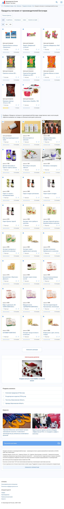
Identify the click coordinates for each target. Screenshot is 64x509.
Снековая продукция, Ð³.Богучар (15, 393)
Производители (5, 494)
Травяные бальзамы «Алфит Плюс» (49, 139)
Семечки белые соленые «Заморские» (10, 46)
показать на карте (32, 20)
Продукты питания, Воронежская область (33, 6)
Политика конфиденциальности (9, 486)
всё (3, 20)
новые (24, 20)
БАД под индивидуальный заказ (10, 139)
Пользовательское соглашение (9, 484)
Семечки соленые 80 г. (9, 73)
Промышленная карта (7, 496)
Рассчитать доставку (32, 443)
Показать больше (32, 349)
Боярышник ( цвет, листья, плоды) (51, 333)
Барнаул (6, 142)
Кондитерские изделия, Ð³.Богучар (15, 396)
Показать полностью (32, 467)
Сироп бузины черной (9, 221)
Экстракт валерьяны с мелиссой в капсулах (9, 250)
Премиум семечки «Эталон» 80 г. (8, 102)
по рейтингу (9, 20)
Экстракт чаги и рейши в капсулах (30, 222)
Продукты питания (26, 6)
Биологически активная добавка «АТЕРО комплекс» (50, 278)
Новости (3, 499)
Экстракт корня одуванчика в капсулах (30, 250)
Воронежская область (15, 6)
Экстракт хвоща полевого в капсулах (30, 333)
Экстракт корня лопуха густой (30, 278)
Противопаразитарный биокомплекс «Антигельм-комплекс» (51, 306)
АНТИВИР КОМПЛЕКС (9, 332)
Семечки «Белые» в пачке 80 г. (51, 74)
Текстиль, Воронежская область (14, 400)
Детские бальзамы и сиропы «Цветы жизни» (10, 166)
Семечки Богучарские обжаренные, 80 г (29, 74)
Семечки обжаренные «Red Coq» (51, 46)
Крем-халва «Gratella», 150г (31, 101)
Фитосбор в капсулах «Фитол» (29, 166)
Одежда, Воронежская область (14, 403)
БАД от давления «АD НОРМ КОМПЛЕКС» (9, 306)
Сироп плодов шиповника (31, 193)
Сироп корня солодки (49, 193)
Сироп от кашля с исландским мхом (8, 194)
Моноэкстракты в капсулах (28, 139)
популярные (17, 20)
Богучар (19, 6)
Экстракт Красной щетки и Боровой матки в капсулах (51, 222)
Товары (3, 492)
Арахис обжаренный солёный (29, 46)
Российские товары (9, 6)
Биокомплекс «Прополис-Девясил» (10, 278)
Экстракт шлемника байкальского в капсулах (50, 250)
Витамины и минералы (50, 166)
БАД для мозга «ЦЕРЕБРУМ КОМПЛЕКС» (30, 306)
